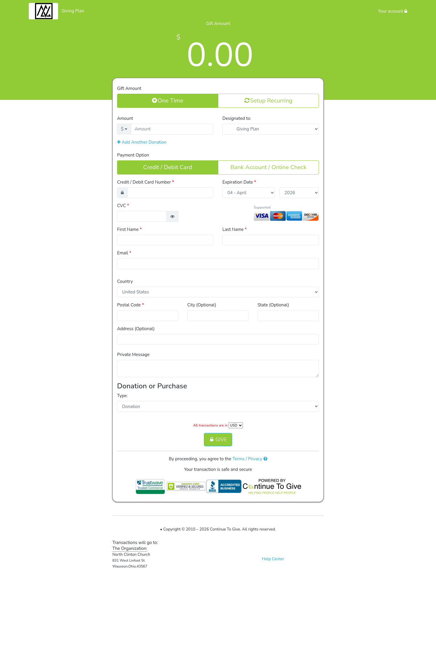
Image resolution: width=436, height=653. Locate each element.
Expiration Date (239, 182)
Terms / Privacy (249, 459)
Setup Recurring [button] (268, 100)
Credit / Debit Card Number (145, 182)
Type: (122, 396)
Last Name (234, 229)
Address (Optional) (136, 329)
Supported (262, 207)
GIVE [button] (218, 439)
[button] (172, 216)
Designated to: (236, 118)
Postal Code (130, 305)
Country (125, 281)
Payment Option (133, 155)
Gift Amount (129, 88)
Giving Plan (73, 11)
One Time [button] (167, 100)
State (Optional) (273, 305)
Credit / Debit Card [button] (167, 167)
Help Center (273, 559)
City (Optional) (201, 305)
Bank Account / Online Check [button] (268, 167)
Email (124, 253)
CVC (123, 206)
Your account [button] (392, 11)
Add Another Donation (142, 142)
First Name (129, 229)
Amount (125, 118)
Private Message (133, 354)
